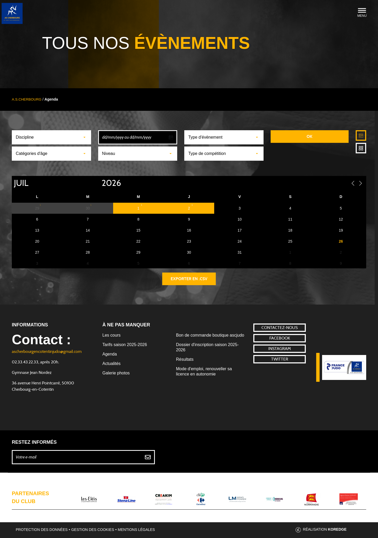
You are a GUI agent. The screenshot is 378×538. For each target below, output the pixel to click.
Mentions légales (136, 529)
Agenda (109, 354)
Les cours (111, 335)
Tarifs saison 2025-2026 (124, 344)
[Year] (97, 183)
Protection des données (42, 529)
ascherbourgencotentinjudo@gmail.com (47, 351)
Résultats (185, 359)
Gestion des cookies (92, 529)
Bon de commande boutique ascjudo (210, 335)
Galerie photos (116, 373)
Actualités (111, 363)
